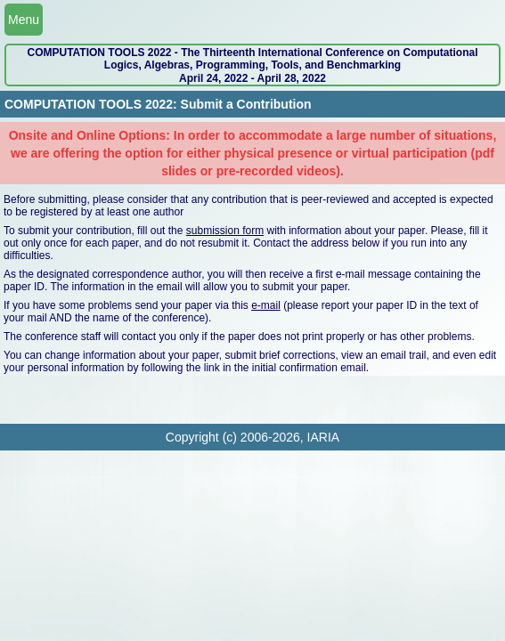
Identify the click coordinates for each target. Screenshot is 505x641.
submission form (225, 230)
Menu (23, 19)
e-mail (266, 305)
